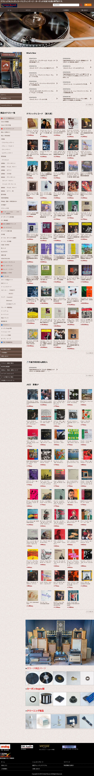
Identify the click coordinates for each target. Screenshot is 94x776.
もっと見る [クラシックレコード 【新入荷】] (90, 353)
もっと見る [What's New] (89, 104)
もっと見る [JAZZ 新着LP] (90, 611)
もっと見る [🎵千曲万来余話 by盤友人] (89, 375)
